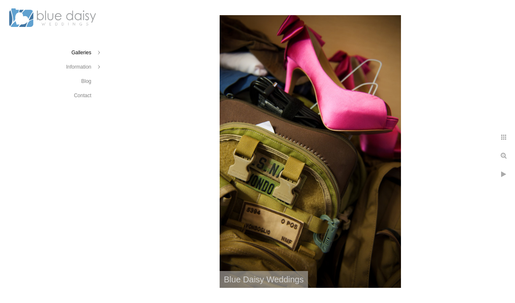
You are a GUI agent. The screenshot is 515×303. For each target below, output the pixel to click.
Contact (82, 95)
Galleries (81, 53)
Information (78, 67)
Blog (86, 81)
